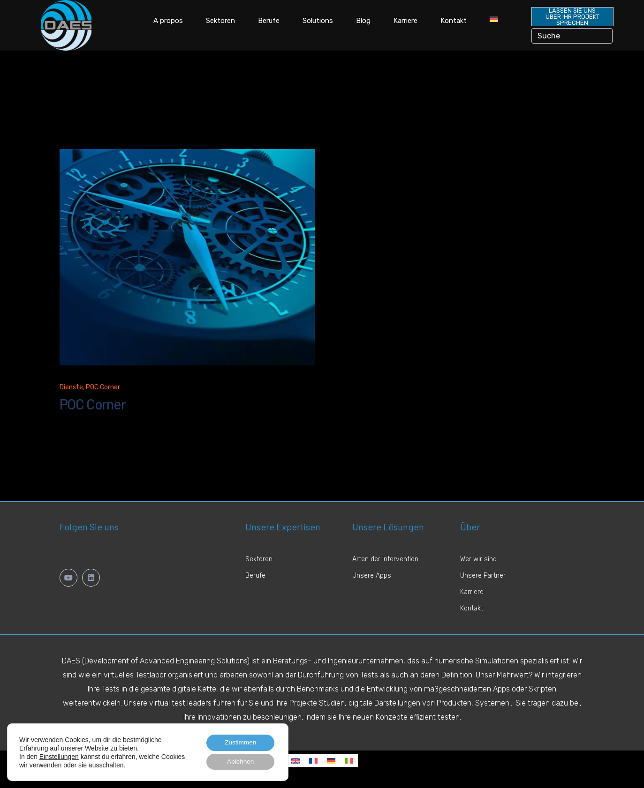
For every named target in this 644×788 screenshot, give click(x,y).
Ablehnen (239, 761)
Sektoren (220, 20)
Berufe (269, 20)
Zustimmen (239, 741)
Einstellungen (59, 755)
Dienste (71, 390)
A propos (168, 20)
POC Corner (103, 390)
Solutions (318, 20)
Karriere (405, 20)
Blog (363, 20)
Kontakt (453, 20)
